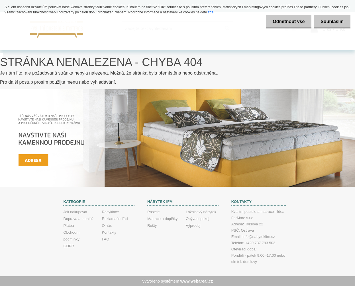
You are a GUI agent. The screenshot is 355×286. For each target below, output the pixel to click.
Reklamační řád (115, 219)
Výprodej (193, 225)
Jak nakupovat (75, 212)
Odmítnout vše (288, 21)
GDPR (68, 246)
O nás (107, 225)
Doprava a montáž (78, 219)
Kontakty (109, 232)
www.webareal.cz (196, 281)
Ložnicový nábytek (201, 212)
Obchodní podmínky (71, 235)
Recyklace (110, 212)
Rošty (152, 225)
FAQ (105, 239)
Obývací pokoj (197, 219)
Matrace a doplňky (162, 219)
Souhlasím (331, 21)
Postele (153, 212)
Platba (68, 225)
